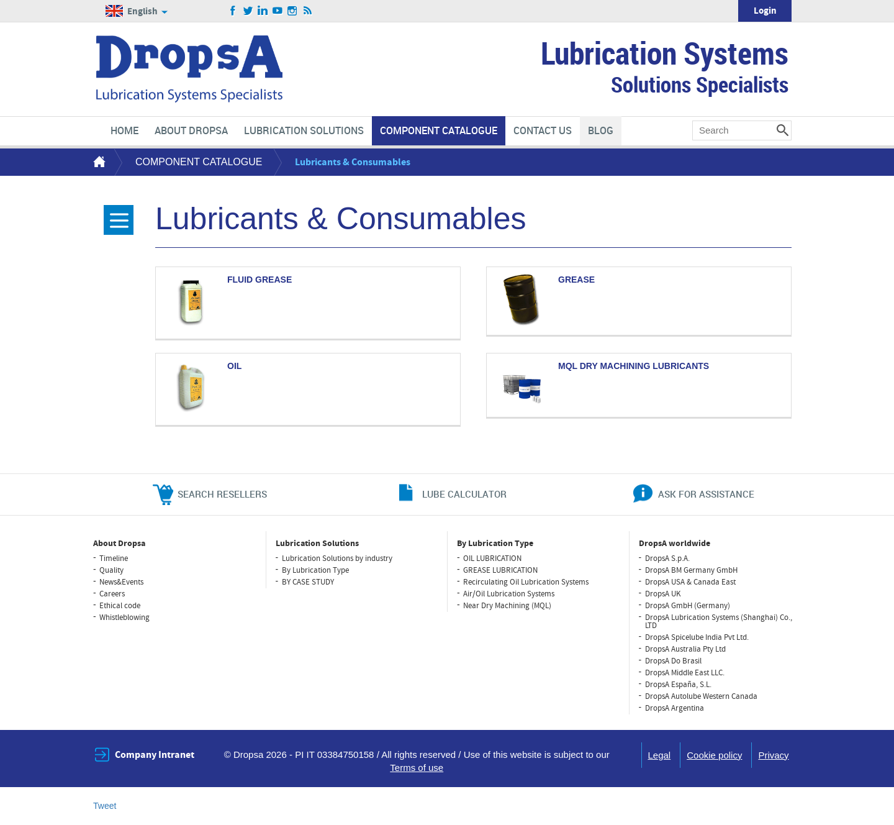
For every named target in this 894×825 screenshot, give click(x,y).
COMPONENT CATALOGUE (198, 162)
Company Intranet (154, 755)
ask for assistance (706, 494)
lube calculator (464, 494)
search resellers (222, 494)
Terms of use (416, 767)
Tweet (104, 806)
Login (765, 10)
